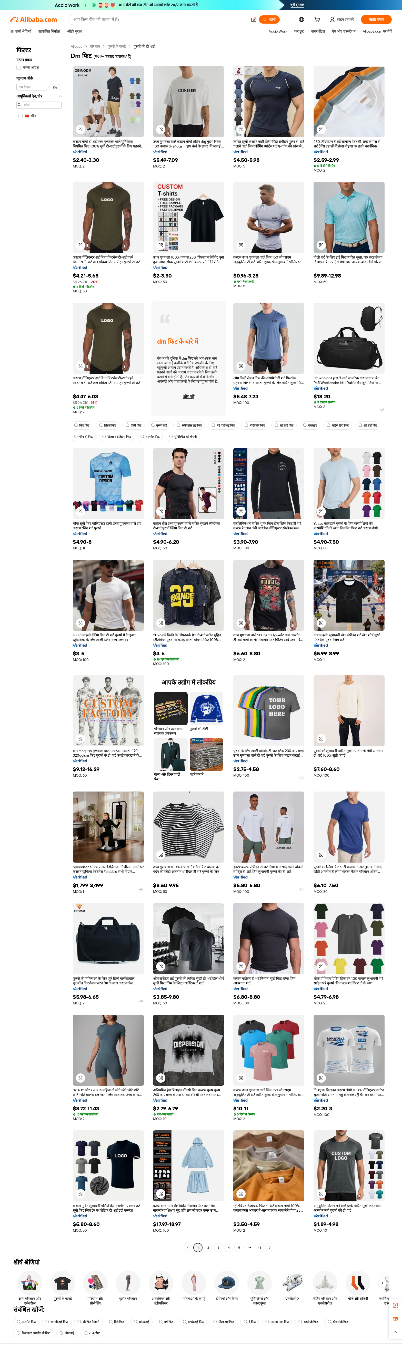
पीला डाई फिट (223, 1322)
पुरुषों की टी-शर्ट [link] (144, 46)
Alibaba (76, 46)
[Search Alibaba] (160, 19)
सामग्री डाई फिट (56, 1322)
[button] (254, 19)
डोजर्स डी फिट (338, 1322)
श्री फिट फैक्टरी (88, 1322)
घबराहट (310, 425)
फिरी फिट (133, 425)
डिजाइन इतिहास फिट (116, 437)
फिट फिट (81, 425)
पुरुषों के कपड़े (117, 46)
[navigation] (39, 647)
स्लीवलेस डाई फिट (189, 425)
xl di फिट (92, 1333)
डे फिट (250, 1322)
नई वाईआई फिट (223, 425)
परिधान (95, 46)
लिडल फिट (107, 425)
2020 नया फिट (277, 1322)
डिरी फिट (116, 1322)
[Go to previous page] (187, 1247)
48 (259, 1247)
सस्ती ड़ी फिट (308, 1322)
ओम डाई (66, 1333)
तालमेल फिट (149, 437)
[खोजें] (269, 19)
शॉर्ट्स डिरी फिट (338, 425)
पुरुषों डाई (159, 425)
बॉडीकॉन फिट (255, 425)
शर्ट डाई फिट (284, 425)
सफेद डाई (141, 1322)
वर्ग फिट (166, 1322)
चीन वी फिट (83, 437)
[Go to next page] (269, 1247)
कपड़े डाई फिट (193, 1322)
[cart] (318, 20)
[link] (395, 1305)
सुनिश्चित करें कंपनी (183, 437)
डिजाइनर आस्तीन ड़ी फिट (33, 1333)
